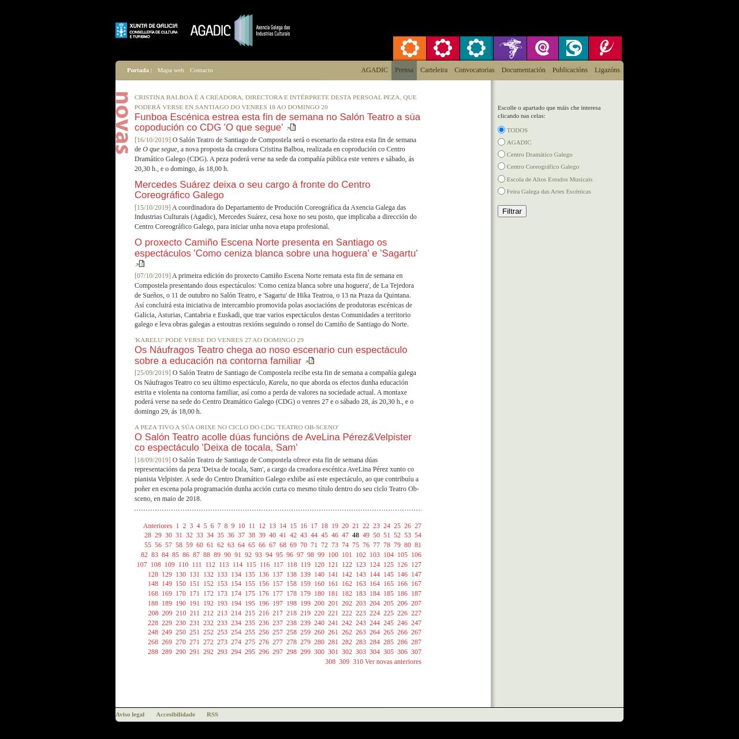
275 (250, 642)
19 (334, 526)
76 (366, 545)
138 (291, 574)
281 (333, 642)
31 (179, 535)
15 (293, 526)
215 (250, 613)
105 (402, 555)
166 (402, 584)
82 (144, 555)
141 (333, 574)
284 (375, 642)
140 (319, 574)
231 (194, 623)
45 (324, 535)
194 (236, 603)
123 (361, 564)
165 (388, 584)
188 (153, 603)
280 (319, 642)
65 (251, 545)
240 (319, 623)
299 (305, 652)
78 (386, 545)
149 (167, 584)
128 (153, 574)
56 (158, 545)
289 (167, 652)
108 (156, 564)
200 (319, 603)
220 (319, 613)
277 (278, 642)
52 (397, 535)
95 (279, 555)
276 (264, 642)
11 (251, 526)
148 (153, 584)
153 (222, 584)
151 (194, 584)
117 (278, 564)
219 (305, 613)
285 (388, 642)
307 (416, 652)
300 (319, 652)
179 (305, 593)
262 (347, 632)
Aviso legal (129, 714)
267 (416, 632)
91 (237, 555)
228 (153, 623)
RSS (212, 714)
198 (291, 603)
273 (222, 642)
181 (333, 593)
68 (282, 545)
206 (402, 603)
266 (402, 632)
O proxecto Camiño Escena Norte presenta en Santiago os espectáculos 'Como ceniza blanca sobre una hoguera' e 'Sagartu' (276, 247)
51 (386, 535)
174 (236, 593)
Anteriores (158, 526)
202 (347, 603)
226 (402, 613)
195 (250, 603)
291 (194, 652)
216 (264, 613)
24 (386, 526)
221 (333, 613)
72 (324, 545)
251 (194, 632)
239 (305, 623)
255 (250, 632)
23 (376, 526)
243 (361, 623)
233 (222, 623)
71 (314, 545)
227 (416, 613)
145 (388, 574)
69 (293, 545)
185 (388, 593)
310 (358, 662)
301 (333, 652)
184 (375, 593)
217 (278, 613)
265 (388, 632)
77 (376, 545)
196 (264, 603)
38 (251, 535)
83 (154, 555)
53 (407, 535)
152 (208, 584)
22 (366, 526)
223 (361, 613)
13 (272, 526)
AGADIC (519, 142)
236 (264, 623)
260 (319, 632)
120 (319, 564)
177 (278, 593)
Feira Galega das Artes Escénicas (549, 191)
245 (388, 623)
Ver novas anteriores (393, 662)
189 (167, 603)
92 (248, 555)
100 (333, 555)
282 (347, 642)
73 (334, 545)
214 (236, 613)
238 (291, 623)
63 (230, 545)
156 (264, 584)
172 (208, 593)
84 (165, 555)
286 (402, 642)
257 (278, 632)
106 (416, 555)
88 (206, 555)
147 (416, 574)
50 (376, 535)
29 (158, 535)
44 (314, 535)
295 (250, 652)
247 (416, 623)
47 (345, 535)
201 (333, 603)
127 (416, 564)
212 (208, 613)
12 (262, 526)
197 (278, 603)
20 (345, 526)
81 (418, 545)
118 (292, 564)
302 (347, 652)
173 (222, 593)
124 (375, 564)
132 (208, 574)
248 (153, 632)
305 (388, 652)
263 (361, 632)
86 (185, 555)
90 (227, 555)
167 (416, 584)
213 (222, 613)
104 (388, 555)
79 (397, 545)
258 (291, 632)
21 (355, 526)
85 (175, 555)
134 (236, 574)
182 (347, 593)
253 (222, 632)
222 (347, 613)
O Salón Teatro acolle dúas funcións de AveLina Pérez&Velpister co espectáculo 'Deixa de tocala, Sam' (273, 442)
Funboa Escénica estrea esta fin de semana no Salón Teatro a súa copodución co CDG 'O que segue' (277, 122)
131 (194, 574)
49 (366, 535)
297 (278, 652)
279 (305, 642)
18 (324, 526)
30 (168, 535)
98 (310, 555)
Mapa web (171, 69)
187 (416, 593)
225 (388, 613)
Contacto (201, 69)
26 (407, 526)
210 (181, 613)
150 (181, 584)
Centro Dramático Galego (540, 154)
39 (262, 535)
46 (334, 535)
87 (196, 555)
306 (402, 652)
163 (361, 584)
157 (278, 584)
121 (333, 564)
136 (264, 574)
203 (361, 603)
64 (241, 545)
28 (147, 535)
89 (217, 555)
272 (208, 642)
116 (265, 564)
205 (388, 603)
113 (224, 564)
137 (278, 574)
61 (210, 545)
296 (264, 652)
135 (250, 574)
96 (289, 555)
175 (250, 593)
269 (167, 642)
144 (375, 574)
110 (183, 564)
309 (344, 662)
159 (305, 584)
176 (264, 593)
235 (250, 623)
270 (181, 642)
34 (210, 535)
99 (321, 555)
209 (167, 613)
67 (272, 545)
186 (402, 593)
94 (269, 555)
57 (168, 545)
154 (236, 584)
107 (142, 564)
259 (305, 632)
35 (220, 535)
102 (361, 555)
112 (211, 564)
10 (241, 526)
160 (319, 584)
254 (236, 632)
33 (199, 535)
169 (167, 593)
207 (416, 603)
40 (272, 535)
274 (236, 642)
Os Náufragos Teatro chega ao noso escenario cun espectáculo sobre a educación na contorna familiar (271, 355)
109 (170, 564)
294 (236, 652)
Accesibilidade (175, 714)
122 (347, 564)
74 (345, 545)
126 (402, 564)
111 (196, 564)
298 (291, 652)
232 (208, 623)
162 (347, 584)
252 (208, 632)
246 (402, 623)
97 (300, 555)
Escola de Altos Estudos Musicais (550, 179)
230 (181, 623)
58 (179, 545)
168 (153, 593)
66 (262, 545)
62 (220, 545)
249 (167, 632)
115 (251, 564)
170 (181, 593)
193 (222, 603)
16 (303, 526)
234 (236, 623)
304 (375, 652)
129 (167, 574)
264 (375, 632)
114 (238, 564)
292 (208, 652)
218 (291, 613)
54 (418, 535)
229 (167, 623)
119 (305, 564)
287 (416, 642)
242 (347, 623)
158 (291, 584)
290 (181, 652)
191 (194, 603)
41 (282, 535)
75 (355, 545)
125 (388, 564)
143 (361, 574)
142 (347, 574)
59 (189, 545)
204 (375, 603)
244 (375, 623)
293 (222, 652)
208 (153, 613)
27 (418, 526)
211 (194, 613)
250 (181, 632)
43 (303, 535)
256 (264, 632)
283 (361, 642)
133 (222, 574)
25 (397, 526)
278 (291, 642)
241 (333, 623)
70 (303, 545)
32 (189, 535)
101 (347, 555)
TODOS (517, 130)
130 (181, 574)
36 (230, 535)
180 (319, 593)
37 (241, 535)
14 (282, 526)
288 (153, 652)
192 (208, 603)
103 (375, 555)
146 (402, 574)
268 (153, 642)
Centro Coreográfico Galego (543, 166)
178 (291, 593)
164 (375, 584)
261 (333, 632)
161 (333, 584)
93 (258, 555)
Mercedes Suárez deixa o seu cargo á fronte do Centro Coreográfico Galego (253, 189)
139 (305, 574)
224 (375, 613)
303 (361, 652)
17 (314, 526)
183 (361, 593)
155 (250, 584)
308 (330, 662)
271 (194, 642)
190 (181, 603)
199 (305, 603)
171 (194, 593)
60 (199, 545)
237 (278, 623)
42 (293, 535)
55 (147, 545)
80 (407, 545)
